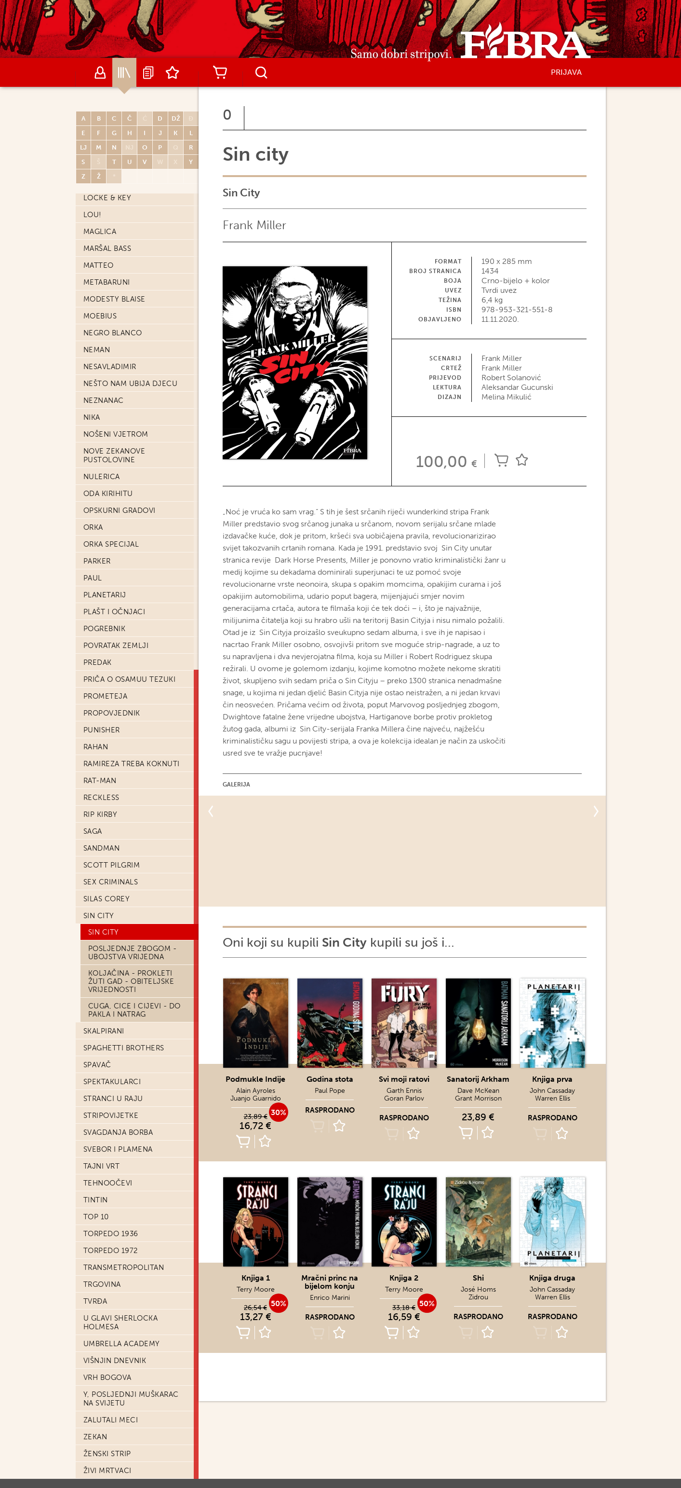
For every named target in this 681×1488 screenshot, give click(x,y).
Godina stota (330, 1079)
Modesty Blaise (114, 299)
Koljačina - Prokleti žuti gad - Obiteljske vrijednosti (131, 981)
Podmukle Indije (255, 1079)
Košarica (220, 72)
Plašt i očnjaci (114, 611)
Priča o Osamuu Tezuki (129, 679)
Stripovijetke (111, 1115)
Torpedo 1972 (110, 1250)
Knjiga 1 (255, 1277)
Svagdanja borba (118, 1132)
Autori (100, 72)
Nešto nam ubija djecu (130, 383)
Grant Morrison (478, 1098)
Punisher (101, 730)
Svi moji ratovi (404, 1079)
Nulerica (101, 476)
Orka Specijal (111, 544)
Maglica (100, 231)
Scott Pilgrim (111, 865)
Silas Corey (106, 899)
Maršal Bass (107, 248)
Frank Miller (254, 225)
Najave (148, 72)
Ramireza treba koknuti (131, 763)
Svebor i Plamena (118, 1149)
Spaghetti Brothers (123, 1048)
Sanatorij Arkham (478, 1079)
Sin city (98, 915)
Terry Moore (256, 1289)
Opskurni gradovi (119, 510)
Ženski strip (107, 1453)
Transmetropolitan (123, 1267)
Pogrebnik (104, 628)
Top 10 (96, 1216)
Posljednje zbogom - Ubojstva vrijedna (132, 952)
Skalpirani (103, 1031)
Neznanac (103, 400)
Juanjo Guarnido (255, 1098)
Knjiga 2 (403, 1277)
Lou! (92, 214)
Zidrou (478, 1297)
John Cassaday (552, 1091)
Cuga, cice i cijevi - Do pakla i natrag (134, 1010)
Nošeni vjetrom (115, 434)
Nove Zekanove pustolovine (114, 455)
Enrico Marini (330, 1298)
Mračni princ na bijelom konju (329, 1282)
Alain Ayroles (255, 1091)
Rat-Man (100, 780)
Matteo (98, 265)
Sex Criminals (110, 882)
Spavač (97, 1065)
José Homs (478, 1289)
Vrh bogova (107, 1377)
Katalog (124, 72)
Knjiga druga (552, 1277)
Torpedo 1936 (110, 1233)
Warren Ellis (552, 1098)
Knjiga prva (552, 1079)
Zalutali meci (110, 1420)
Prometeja (105, 696)
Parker (97, 561)
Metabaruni (106, 282)
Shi (478, 1277)
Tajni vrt (101, 1166)
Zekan (95, 1437)
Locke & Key (107, 197)
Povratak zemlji (116, 645)
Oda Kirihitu (108, 493)
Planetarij (104, 595)
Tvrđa (95, 1301)
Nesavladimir (109, 366)
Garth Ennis (404, 1091)
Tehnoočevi (108, 1183)
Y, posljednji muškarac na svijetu (131, 1398)
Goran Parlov (404, 1098)
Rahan (95, 747)
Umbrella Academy (121, 1343)
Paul (92, 578)
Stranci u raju (113, 1098)
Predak (97, 662)
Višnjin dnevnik (115, 1360)
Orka (93, 527)
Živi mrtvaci (107, 1470)
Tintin (95, 1200)
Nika (91, 417)
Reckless (101, 797)
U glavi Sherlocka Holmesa (120, 1322)
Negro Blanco (112, 333)
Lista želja (172, 72)
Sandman (101, 848)
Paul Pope (330, 1091)
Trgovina (102, 1284)
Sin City (103, 932)
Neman (96, 349)
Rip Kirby (100, 814)
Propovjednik (111, 713)
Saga (92, 831)
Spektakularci (112, 1081)
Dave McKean (478, 1091)
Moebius (100, 316)
